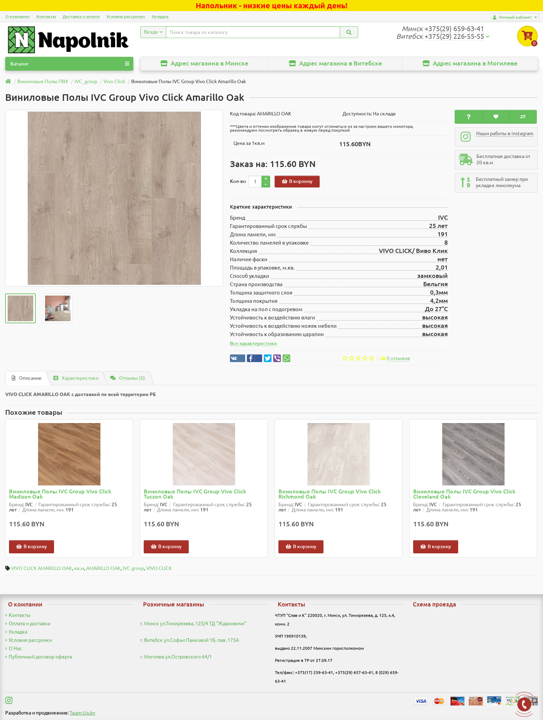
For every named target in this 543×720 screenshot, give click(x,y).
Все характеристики (253, 343)
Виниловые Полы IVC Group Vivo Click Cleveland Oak (464, 494)
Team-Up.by (82, 712)
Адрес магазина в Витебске (335, 63)
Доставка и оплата (81, 16)
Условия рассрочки (125, 16)
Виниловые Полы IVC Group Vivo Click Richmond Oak (329, 494)
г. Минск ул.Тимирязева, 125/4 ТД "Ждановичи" (193, 623)
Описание (27, 378)
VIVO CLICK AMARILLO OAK (41, 568)
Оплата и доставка (27, 623)
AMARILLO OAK (103, 568)
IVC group (133, 568)
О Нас (13, 648)
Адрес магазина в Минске (204, 63)
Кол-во (238, 181)
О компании (17, 16)
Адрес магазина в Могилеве (469, 63)
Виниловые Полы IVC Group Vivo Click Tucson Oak (195, 494)
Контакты (46, 16)
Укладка (160, 16)
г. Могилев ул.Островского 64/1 (176, 656)
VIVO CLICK (159, 568)
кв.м (79, 568)
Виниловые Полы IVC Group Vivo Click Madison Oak (60, 494)
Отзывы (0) (127, 378)
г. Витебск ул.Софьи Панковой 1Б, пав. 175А (189, 640)
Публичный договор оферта (38, 656)
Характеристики (75, 378)
